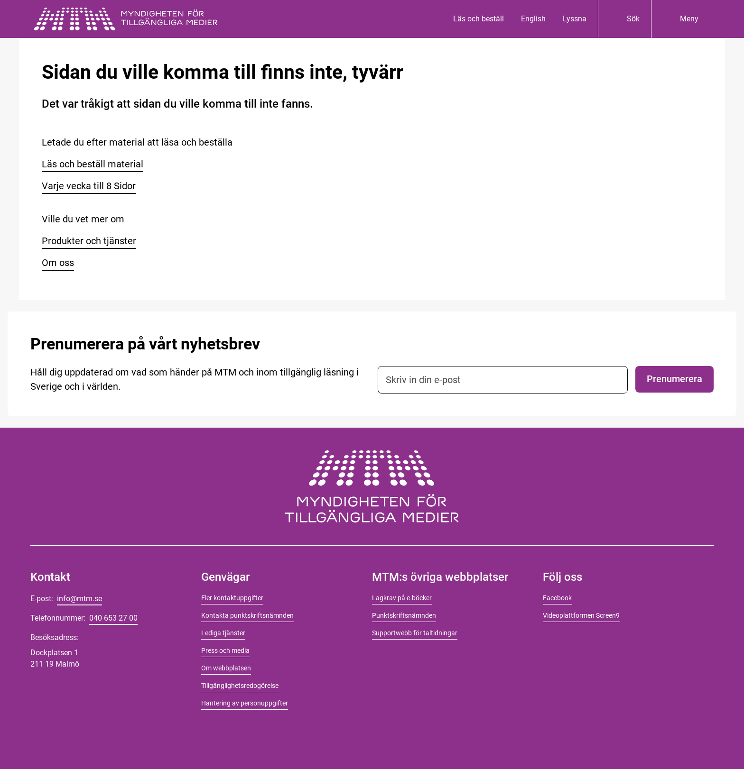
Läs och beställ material (92, 164)
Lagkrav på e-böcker (402, 598)
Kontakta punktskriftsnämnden (247, 615)
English (533, 18)
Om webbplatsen (226, 668)
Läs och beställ (478, 18)
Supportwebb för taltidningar (414, 633)
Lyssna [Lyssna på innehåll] (574, 18)
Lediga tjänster (223, 633)
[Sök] (624, 19)
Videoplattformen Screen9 (581, 615)
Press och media (225, 650)
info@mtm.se (79, 598)
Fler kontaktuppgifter (232, 598)
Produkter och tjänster (89, 241)
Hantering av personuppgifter (244, 703)
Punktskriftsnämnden (404, 615)
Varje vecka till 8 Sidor (89, 186)
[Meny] (680, 19)
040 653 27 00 (113, 618)
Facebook (557, 598)
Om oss (58, 262)
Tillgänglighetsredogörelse (240, 685)
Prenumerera (674, 378)
